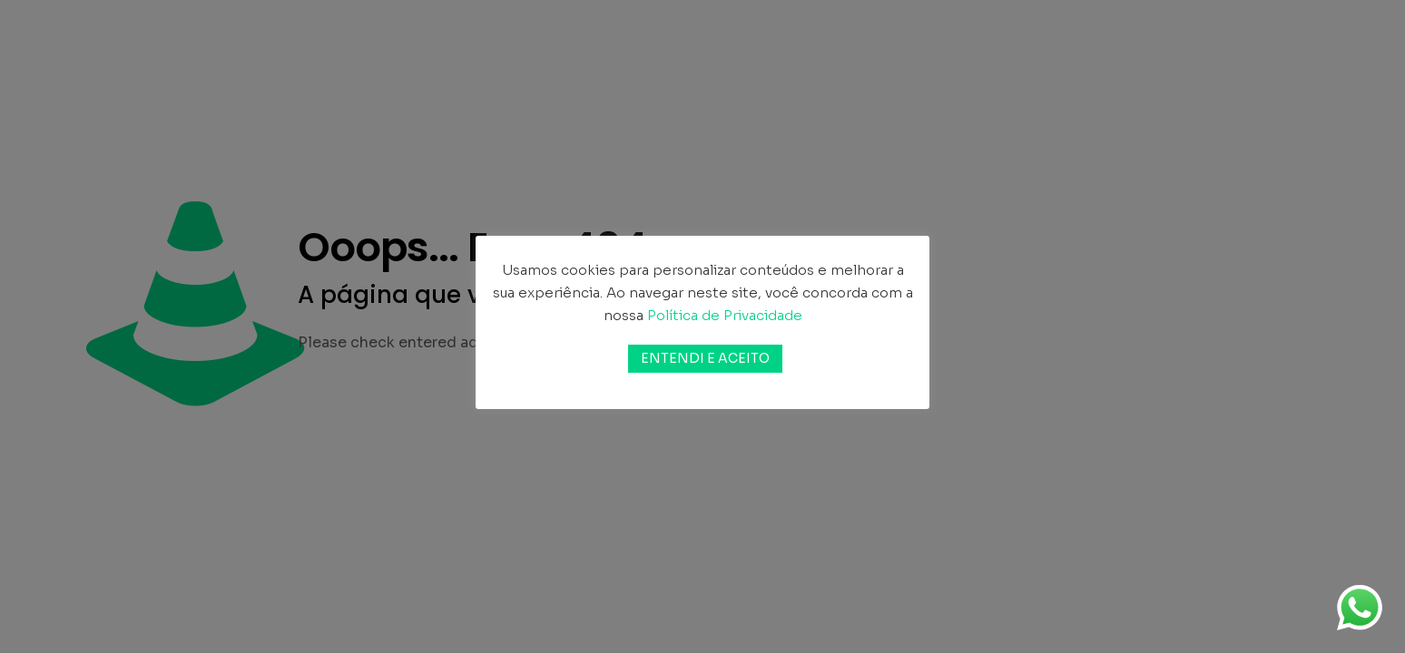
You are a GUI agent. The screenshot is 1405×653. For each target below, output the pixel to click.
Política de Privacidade (724, 315)
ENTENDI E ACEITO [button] (705, 358)
